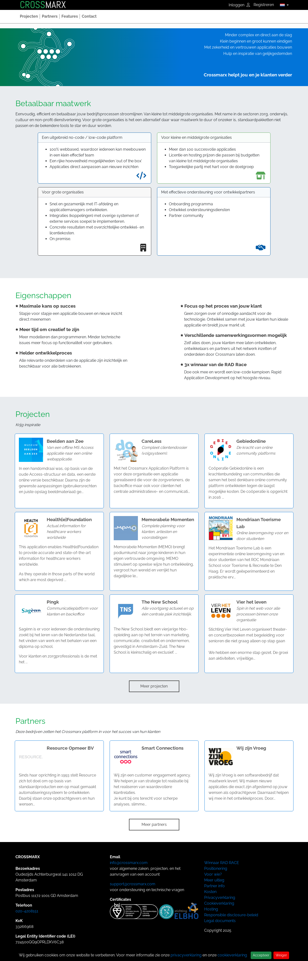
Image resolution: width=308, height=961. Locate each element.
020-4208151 (26, 911)
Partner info (214, 886)
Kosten (210, 891)
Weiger (281, 955)
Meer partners (154, 824)
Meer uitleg (214, 880)
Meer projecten (154, 686)
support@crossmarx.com (132, 884)
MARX (43, 5)
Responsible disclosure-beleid (231, 915)
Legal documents (220, 920)
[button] (283, 5)
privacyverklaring (186, 955)
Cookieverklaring (219, 903)
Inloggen (239, 5)
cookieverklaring (232, 955)
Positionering (215, 868)
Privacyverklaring (219, 897)
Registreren (264, 4)
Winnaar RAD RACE (221, 862)
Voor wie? (213, 874)
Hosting (211, 909)
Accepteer (261, 955)
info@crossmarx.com (129, 862)
